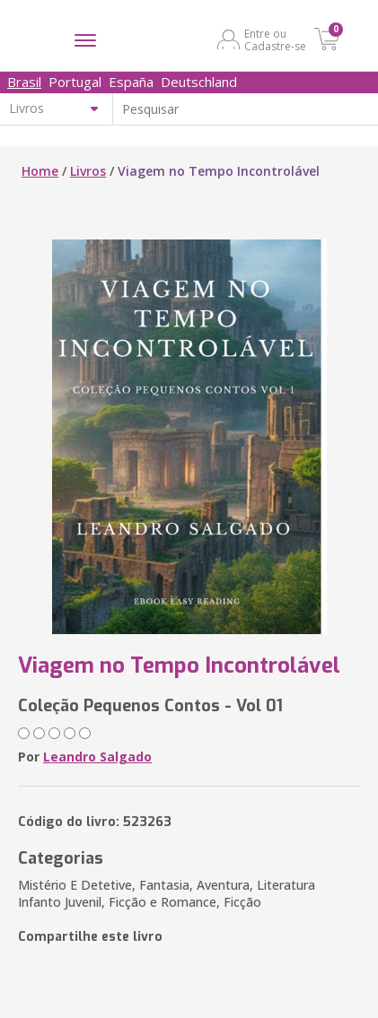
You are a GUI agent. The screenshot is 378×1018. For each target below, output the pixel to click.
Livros (88, 170)
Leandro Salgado (97, 756)
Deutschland (199, 82)
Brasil (24, 82)
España (131, 82)
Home (40, 170)
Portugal (74, 82)
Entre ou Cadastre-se (275, 39)
